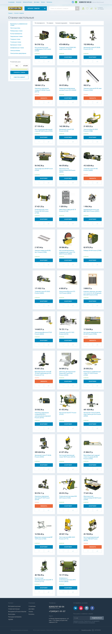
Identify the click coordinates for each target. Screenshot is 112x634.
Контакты (49, 2)
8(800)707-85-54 (85, 2)
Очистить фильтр (19, 77)
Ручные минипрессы (16, 33)
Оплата (43, 2)
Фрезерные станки (15, 45)
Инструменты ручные (14, 606)
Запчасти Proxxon (27, 2)
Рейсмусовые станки (16, 31)
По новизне (50, 23)
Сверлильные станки (16, 36)
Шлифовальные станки (17, 47)
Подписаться (97, 618)
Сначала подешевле (61, 23)
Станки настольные (14, 609)
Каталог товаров (19, 13)
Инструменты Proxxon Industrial (17, 611)
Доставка (36, 2)
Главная (10, 13)
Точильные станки (15, 42)
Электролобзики (15, 50)
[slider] (11, 69)
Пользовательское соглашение (19, 630)
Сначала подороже (75, 23)
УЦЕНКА (10, 619)
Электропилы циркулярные (18, 53)
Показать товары (19, 72)
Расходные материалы (14, 617)
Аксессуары (11, 614)
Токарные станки (15, 39)
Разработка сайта (86, 630)
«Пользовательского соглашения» (86, 622)
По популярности (40, 23)
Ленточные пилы (15, 28)
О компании (11, 2)
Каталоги (18, 2)
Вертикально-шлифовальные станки (18, 24)
